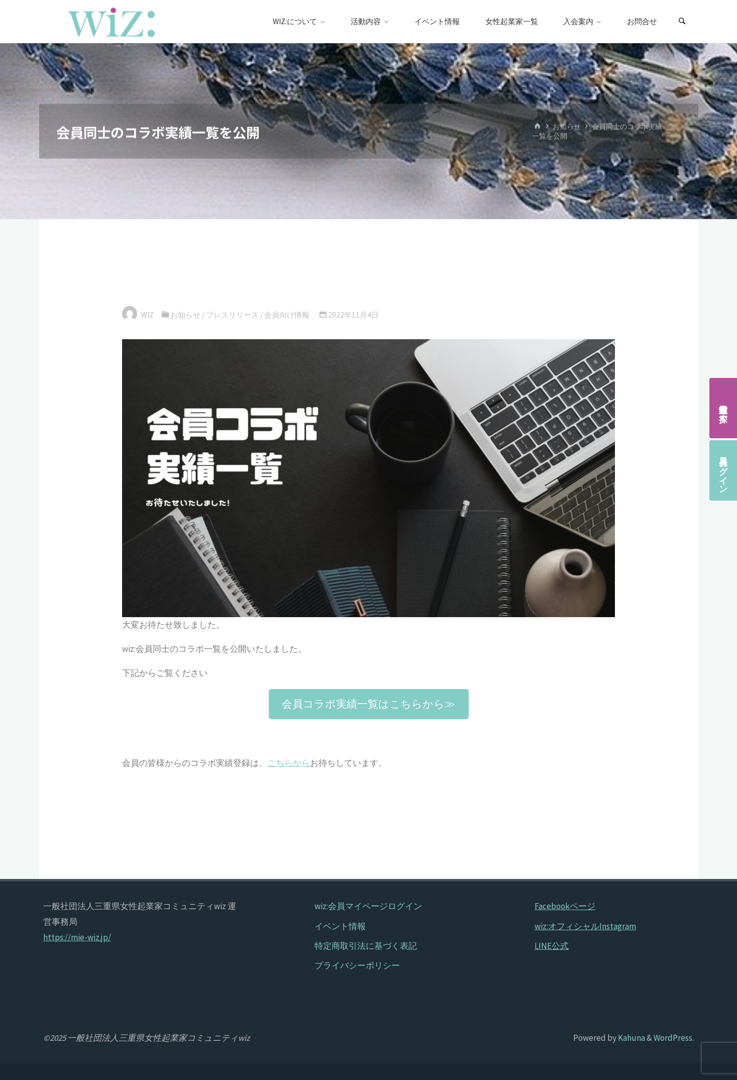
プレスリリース (232, 315)
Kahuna (630, 1037)
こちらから (288, 762)
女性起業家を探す (723, 408)
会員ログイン (723, 470)
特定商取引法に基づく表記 (365, 945)
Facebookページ (565, 906)
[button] (369, 704)
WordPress (673, 1037)
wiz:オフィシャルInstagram (585, 926)
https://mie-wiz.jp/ (77, 937)
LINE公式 (552, 945)
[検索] (681, 21)
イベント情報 (340, 926)
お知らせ (567, 126)
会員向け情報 (286, 315)
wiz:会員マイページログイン (368, 906)
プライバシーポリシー (357, 965)
